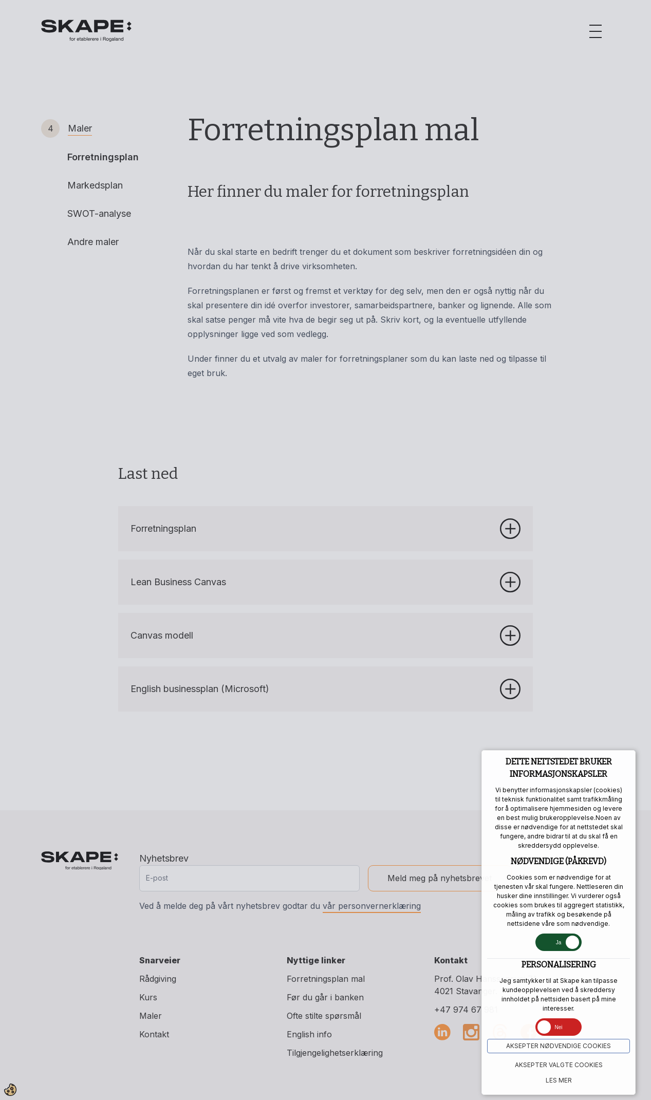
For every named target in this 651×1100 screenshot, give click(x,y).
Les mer (559, 1080)
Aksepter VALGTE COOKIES (559, 1065)
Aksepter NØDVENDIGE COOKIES (558, 1046)
